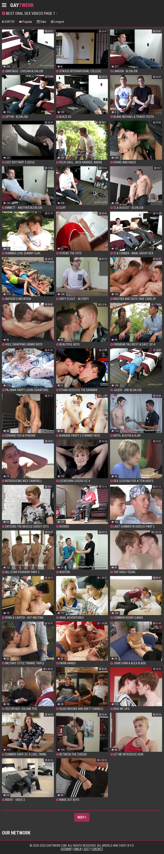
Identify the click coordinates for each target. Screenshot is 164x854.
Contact (97, 849)
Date (41, 21)
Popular (25, 21)
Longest (57, 21)
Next (82, 817)
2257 (86, 849)
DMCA (77, 849)
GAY (22, 5)
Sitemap (66, 849)
